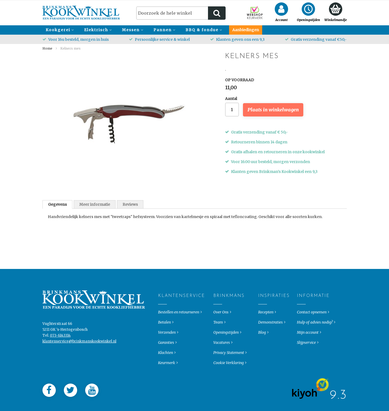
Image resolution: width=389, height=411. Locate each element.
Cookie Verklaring (228, 373)
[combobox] (181, 13)
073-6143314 (60, 346)
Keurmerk (166, 373)
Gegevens (57, 204)
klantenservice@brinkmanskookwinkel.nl (79, 351)
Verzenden (167, 342)
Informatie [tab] (301, 306)
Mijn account (308, 342)
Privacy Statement (228, 363)
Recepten (265, 322)
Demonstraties (270, 332)
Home (47, 48)
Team (218, 332)
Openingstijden (226, 342)
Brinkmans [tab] (217, 306)
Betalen (164, 332)
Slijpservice (306, 352)
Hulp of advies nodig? (315, 332)
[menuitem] (59, 30)
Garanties (166, 352)
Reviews (130, 204)
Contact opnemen (312, 322)
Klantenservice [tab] (162, 306)
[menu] (194, 30)
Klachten (165, 363)
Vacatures (221, 352)
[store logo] (81, 13)
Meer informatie (94, 204)
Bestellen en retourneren (178, 322)
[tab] (57, 204)
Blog (262, 342)
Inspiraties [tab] (262, 306)
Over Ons (221, 322)
